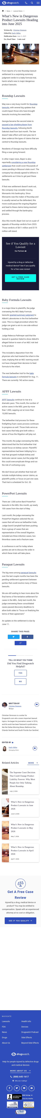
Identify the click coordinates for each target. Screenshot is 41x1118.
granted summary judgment (22, 315)
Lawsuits (6, 1021)
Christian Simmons (19, 30)
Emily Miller (16, 33)
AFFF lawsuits (8, 400)
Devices (24, 1027)
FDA (4, 1027)
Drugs (4, 1037)
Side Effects (26, 1037)
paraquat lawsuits (28, 573)
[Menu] (38, 3)
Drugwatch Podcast (30, 1032)
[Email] (37, 704)
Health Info (26, 1021)
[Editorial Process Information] (12, 742)
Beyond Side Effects (30, 1043)
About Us (6, 1043)
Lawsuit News (17, 11)
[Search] (32, 3)
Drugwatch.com (10, 3)
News (8, 11)
